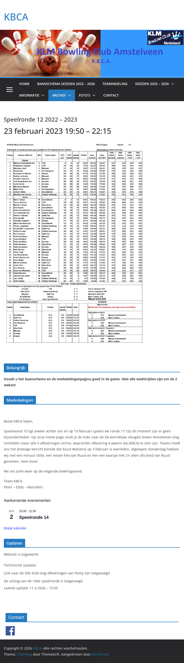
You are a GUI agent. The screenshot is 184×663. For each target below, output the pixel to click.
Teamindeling (115, 83)
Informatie (29, 95)
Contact (111, 95)
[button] (171, 83)
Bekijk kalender (15, 528)
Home (24, 83)
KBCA (16, 16)
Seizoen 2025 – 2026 (152, 83)
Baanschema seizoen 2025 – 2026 (66, 83)
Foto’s (84, 95)
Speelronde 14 (34, 517)
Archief (59, 95)
